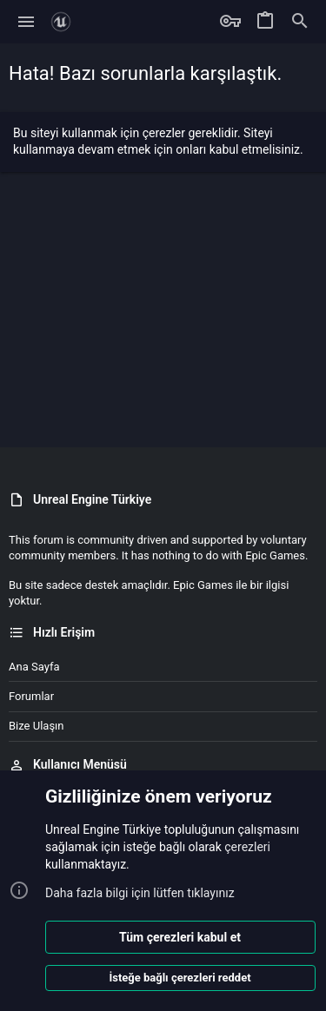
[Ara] (300, 21)
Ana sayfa (34, 666)
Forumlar (31, 696)
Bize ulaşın (36, 725)
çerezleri (247, 847)
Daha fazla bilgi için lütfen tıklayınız (140, 893)
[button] (26, 21)
